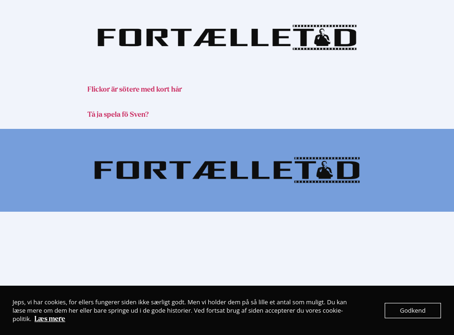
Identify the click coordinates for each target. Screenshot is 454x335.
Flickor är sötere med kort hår (134, 89)
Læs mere (49, 318)
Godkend (413, 310)
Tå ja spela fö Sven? (118, 114)
